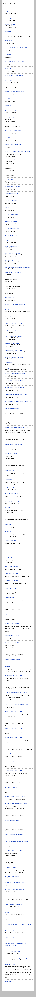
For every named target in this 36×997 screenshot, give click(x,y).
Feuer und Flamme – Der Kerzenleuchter (15, 796)
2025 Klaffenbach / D (10, 24)
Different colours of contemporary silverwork (16, 394)
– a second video (11, 309)
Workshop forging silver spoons (12, 316)
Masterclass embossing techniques (13, 278)
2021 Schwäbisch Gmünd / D (12, 246)
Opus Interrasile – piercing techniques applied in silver (18, 401)
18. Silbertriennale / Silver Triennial (13, 711)
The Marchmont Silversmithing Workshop (15, 118)
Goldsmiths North (9, 557)
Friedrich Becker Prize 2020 (11, 453)
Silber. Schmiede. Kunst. (10, 516)
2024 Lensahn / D (9, 68)
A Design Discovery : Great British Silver (14, 850)
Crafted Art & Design (10, 285)
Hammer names (8, 105)
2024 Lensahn (8, 31)
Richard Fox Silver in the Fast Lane (13, 272)
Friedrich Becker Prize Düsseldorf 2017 (14, 882)
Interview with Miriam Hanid (11, 566)
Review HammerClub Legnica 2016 (13, 896)
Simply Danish (8, 531)
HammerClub (8, 3)
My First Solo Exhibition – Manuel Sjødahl (15, 373)
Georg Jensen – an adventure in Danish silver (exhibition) (18, 924)
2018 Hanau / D (8, 666)
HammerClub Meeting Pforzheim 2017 (14, 834)
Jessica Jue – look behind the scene (14, 357)
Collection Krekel (9, 614)
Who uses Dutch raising (10, 867)
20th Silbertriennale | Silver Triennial (13, 160)
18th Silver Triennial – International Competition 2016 (17, 918)
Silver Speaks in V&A (10, 761)
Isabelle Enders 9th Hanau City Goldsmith (15, 304)
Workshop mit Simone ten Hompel (13, 675)
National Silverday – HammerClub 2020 (14, 387)
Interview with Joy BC (10, 86)
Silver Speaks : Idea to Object (12, 876)
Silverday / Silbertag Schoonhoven (13, 111)
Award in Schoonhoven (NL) (11, 573)
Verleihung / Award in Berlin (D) (12, 580)
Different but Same (9, 597)
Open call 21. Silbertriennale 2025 (13, 35)
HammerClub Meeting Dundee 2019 (13, 659)
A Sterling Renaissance (10, 540)
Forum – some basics (10, 981)
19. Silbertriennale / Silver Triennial (13, 323)
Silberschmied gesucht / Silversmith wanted (15, 125)
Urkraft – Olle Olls (9, 470)
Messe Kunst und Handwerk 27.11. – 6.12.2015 (16, 958)
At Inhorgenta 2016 (9, 937)
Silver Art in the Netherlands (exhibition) (14, 889)
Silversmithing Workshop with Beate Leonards (16, 803)
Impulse (7, 684)
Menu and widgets (20, 3)
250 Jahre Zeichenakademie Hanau (13, 144)
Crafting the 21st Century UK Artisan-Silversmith (16, 427)
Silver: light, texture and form (12, 493)
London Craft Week (9, 297)
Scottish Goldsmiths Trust (11, 235)
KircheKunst (8, 524)
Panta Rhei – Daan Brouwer (11, 436)
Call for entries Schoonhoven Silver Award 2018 (16, 704)
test (6, 986)
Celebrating (9, 179)
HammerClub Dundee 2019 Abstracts (14, 502)
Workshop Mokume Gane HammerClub (14, 380)
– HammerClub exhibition (13, 336)
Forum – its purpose (10, 964)
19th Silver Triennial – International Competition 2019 (17, 588)
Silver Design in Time (10, 753)
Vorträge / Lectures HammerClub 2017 (14, 820)
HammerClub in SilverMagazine (12, 635)
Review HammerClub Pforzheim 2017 (14, 746)
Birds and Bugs (8, 548)
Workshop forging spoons (11, 200)
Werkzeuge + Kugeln (10, 418)
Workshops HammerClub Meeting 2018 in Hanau (16, 692)
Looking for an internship (11, 368)
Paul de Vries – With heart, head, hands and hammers (17, 651)
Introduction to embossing (11, 221)
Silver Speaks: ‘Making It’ (10, 931)
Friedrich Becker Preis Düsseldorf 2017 (14, 812)
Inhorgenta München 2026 (11, 18)
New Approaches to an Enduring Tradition (15, 779)
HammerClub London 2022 (11, 174)
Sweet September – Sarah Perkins (13, 292)
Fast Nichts (7, 507)
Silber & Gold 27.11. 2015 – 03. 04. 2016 (14, 951)
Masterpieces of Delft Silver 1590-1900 (14, 343)
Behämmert (8, 859)
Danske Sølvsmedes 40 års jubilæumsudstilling (16, 841)
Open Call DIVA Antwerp (11, 80)
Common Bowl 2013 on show (12, 623)
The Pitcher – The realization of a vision (14, 240)
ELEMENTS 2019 (9, 479)
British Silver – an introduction (12, 228)
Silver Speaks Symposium (11, 787)
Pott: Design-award (9, 720)
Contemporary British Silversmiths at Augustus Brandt (18, 462)
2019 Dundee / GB (9, 487)
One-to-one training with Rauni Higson (14, 75)
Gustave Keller (8, 362)
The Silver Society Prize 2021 (12, 193)
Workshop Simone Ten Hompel (12, 642)
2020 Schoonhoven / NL (11, 330)
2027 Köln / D (8, 11)
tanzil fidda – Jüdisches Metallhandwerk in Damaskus (17, 267)
